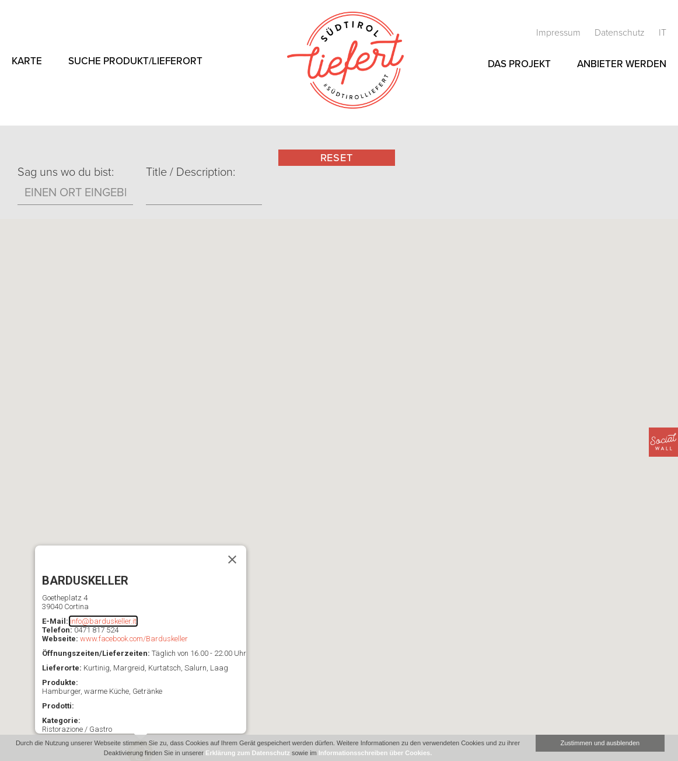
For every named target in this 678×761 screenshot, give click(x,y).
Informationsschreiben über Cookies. (375, 752)
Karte (27, 61)
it (662, 33)
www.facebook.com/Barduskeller (134, 638)
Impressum (559, 33)
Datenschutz (621, 33)
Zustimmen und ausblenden (599, 742)
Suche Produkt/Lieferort (135, 61)
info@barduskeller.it (103, 621)
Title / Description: (190, 172)
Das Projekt (519, 64)
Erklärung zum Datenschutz (247, 752)
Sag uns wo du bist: (66, 172)
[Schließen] (232, 559)
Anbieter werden (621, 64)
